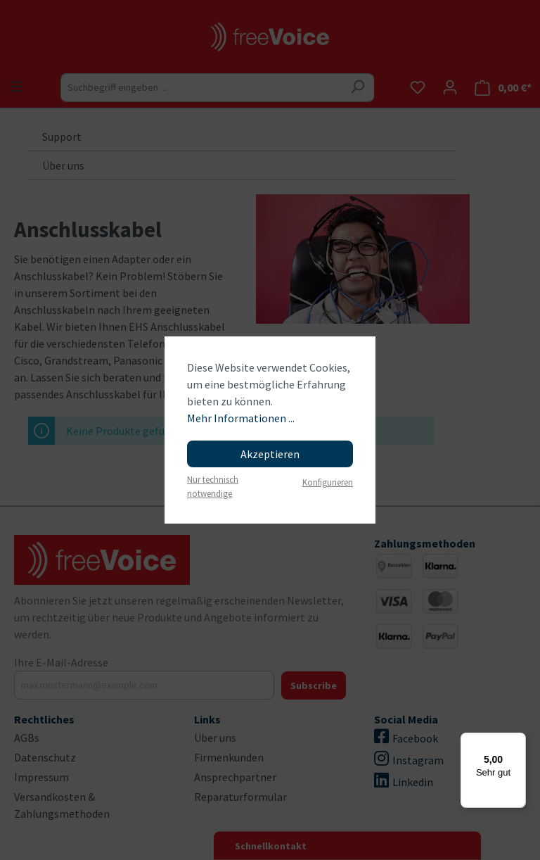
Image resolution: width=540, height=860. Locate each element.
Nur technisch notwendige (212, 486)
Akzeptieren (270, 454)
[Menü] (517, 741)
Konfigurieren (327, 482)
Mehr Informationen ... (241, 418)
